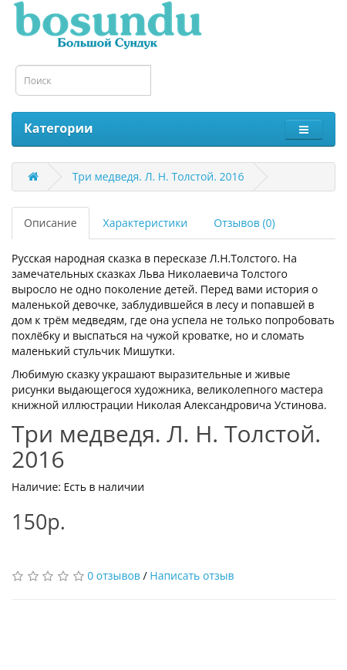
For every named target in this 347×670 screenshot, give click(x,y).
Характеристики (145, 222)
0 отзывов (113, 575)
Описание (50, 222)
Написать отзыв (192, 575)
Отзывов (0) (244, 222)
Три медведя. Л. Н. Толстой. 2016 (158, 176)
